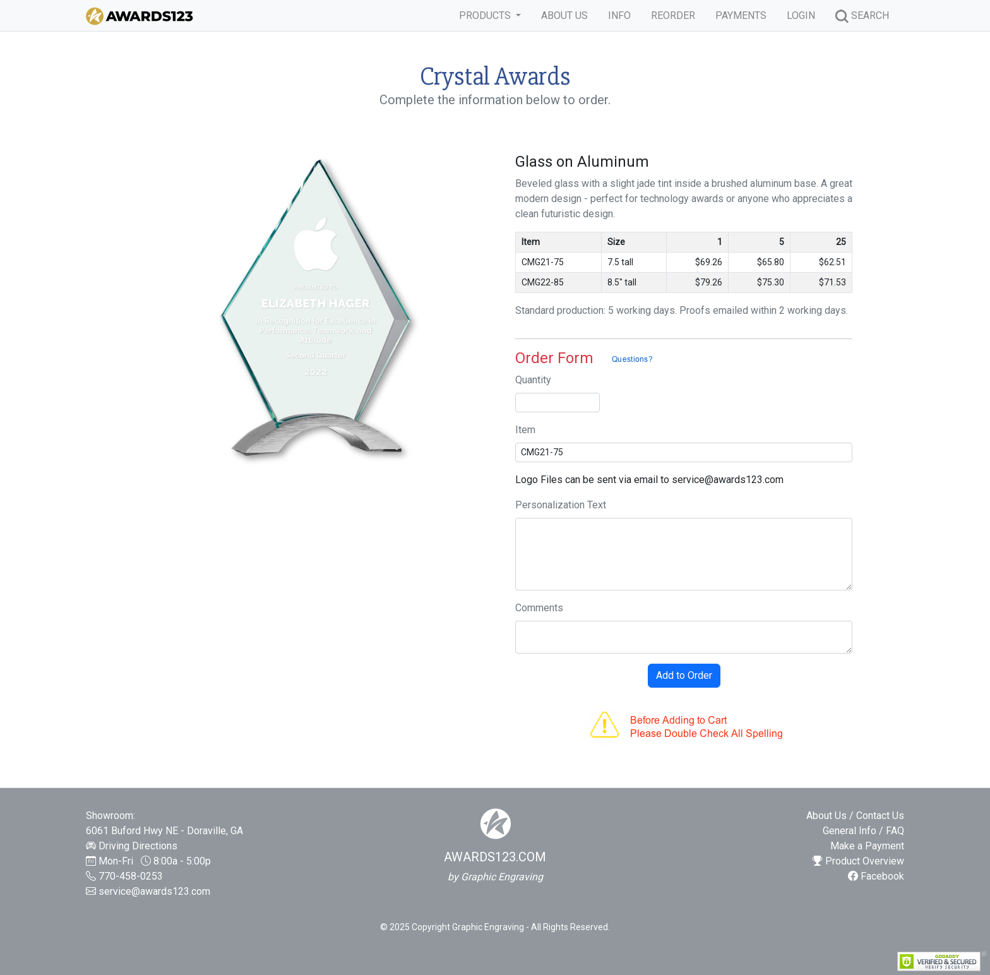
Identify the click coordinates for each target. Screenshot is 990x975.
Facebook (876, 876)
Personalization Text (560, 505)
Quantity (533, 380)
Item (525, 430)
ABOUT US (564, 15)
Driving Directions (137, 846)
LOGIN (801, 15)
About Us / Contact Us (855, 816)
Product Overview (858, 861)
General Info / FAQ (863, 831)
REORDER (673, 15)
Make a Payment (867, 846)
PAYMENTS (740, 15)
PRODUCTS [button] (486, 15)
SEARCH (862, 16)
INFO (619, 15)
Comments (539, 608)
